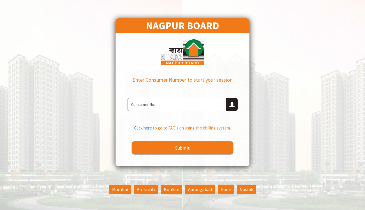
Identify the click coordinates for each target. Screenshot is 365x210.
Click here (143, 128)
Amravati (146, 189)
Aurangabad (200, 189)
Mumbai (120, 189)
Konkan (171, 189)
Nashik (246, 189)
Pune (226, 189)
